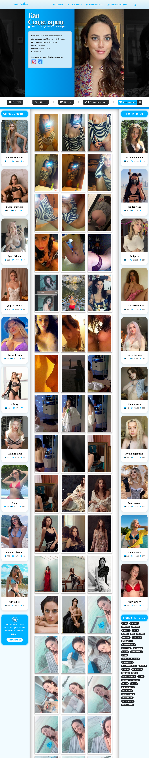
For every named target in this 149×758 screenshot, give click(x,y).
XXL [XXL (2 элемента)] (132, 634)
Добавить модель (117, 4)
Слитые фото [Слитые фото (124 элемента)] (128, 687)
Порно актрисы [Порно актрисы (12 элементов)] (128, 676)
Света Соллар (134, 355)
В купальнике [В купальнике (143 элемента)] (136, 652)
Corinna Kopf (14, 453)
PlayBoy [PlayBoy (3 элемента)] (135, 627)
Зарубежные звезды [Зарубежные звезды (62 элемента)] (130, 659)
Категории (73, 4)
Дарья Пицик (14, 305)
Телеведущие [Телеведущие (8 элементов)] (127, 701)
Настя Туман (14, 355)
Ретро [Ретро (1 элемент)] (140, 676)
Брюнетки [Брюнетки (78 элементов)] (126, 648)
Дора (14, 503)
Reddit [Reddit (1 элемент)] (135, 630)
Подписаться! (15, 639)
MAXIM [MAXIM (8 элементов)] (124, 623)
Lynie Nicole (15, 256)
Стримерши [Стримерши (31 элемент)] (127, 691)
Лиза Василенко (134, 305)
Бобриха (134, 256)
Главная (58, 4)
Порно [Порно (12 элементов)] (134, 673)
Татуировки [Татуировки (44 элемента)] (127, 698)
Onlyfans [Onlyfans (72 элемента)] (134, 623)
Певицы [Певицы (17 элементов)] (125, 673)
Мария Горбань (14, 157)
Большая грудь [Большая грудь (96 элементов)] (128, 645)
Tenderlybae (134, 206)
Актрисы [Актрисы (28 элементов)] (125, 637)
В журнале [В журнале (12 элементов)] (138, 648)
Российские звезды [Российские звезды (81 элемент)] (130, 680)
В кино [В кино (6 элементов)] (125, 652)
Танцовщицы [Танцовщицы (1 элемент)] (128, 694)
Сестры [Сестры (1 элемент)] (134, 683)
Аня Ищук (14, 601)
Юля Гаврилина (134, 453)
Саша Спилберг (14, 206)
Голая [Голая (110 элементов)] (124, 655)
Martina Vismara (15, 552)
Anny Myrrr (134, 601)
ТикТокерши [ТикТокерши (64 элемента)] (127, 705)
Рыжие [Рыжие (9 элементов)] (125, 683)
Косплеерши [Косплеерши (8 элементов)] (127, 662)
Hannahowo (134, 404)
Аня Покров (134, 503)
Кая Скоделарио (58, 26)
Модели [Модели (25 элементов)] (125, 669)
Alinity (14, 404)
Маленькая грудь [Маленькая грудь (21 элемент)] (129, 666)
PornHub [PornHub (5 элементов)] (125, 630)
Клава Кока (134, 552)
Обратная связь (95, 4)
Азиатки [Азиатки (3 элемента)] (140, 634)
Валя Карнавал (134, 157)
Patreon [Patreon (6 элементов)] (125, 627)
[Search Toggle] (135, 4)
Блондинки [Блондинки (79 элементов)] (127, 641)
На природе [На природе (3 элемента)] (137, 669)
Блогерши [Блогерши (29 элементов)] (137, 637)
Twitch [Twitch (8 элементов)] (125, 634)
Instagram (44, 26)
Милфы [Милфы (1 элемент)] (143, 666)
